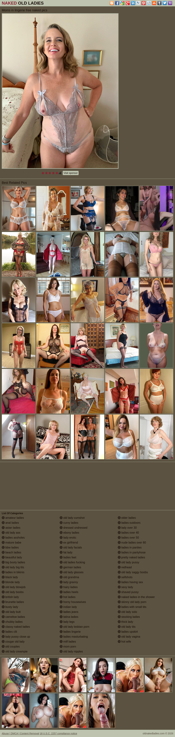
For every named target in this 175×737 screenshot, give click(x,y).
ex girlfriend (69, 542)
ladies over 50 (128, 537)
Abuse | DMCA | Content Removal (20, 733)
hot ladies (67, 597)
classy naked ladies (16, 626)
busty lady (10, 606)
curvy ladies (69, 522)
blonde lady (11, 582)
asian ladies (11, 527)
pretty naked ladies (131, 557)
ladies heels (69, 592)
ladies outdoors (129, 522)
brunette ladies (13, 601)
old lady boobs (13, 592)
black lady (10, 577)
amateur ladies (13, 517)
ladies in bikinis (13, 572)
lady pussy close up (16, 636)
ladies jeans (69, 611)
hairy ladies (69, 587)
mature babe (11, 542)
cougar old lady (13, 641)
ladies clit (9, 631)
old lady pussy (128, 562)
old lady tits (126, 626)
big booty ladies (13, 562)
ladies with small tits (132, 606)
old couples (11, 646)
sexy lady (125, 587)
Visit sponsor (71, 173)
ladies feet (68, 557)
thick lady (125, 621)
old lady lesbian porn (74, 626)
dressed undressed (73, 527)
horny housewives (73, 601)
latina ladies (69, 616)
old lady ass (11, 532)
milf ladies (68, 641)
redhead (125, 567)
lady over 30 (127, 527)
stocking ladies (129, 616)
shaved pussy (128, 592)
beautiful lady (12, 557)
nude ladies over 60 (132, 542)
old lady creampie (15, 651)
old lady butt (11, 611)
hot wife (124, 641)
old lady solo (127, 611)
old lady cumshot (72, 517)
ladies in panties (130, 547)
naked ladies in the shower (136, 597)
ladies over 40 (128, 532)
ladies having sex (130, 582)
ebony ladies (69, 532)
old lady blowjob (13, 587)
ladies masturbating (74, 636)
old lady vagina (129, 636)
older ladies (127, 517)
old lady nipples (71, 651)
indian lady (68, 606)
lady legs (67, 621)
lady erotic (68, 537)
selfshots (125, 577)
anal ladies (10, 522)
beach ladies (11, 552)
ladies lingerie (70, 631)
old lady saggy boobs (133, 572)
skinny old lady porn (132, 601)
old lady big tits (13, 567)
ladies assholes (13, 537)
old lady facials (71, 547)
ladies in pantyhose (132, 552)
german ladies (70, 567)
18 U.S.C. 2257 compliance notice (58, 733)
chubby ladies (12, 621)
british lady (10, 597)
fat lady (66, 552)
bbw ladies (10, 547)
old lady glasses (71, 572)
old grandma (69, 577)
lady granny (69, 582)
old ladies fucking (72, 562)
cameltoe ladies (13, 616)
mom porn (68, 646)
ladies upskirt (128, 631)
